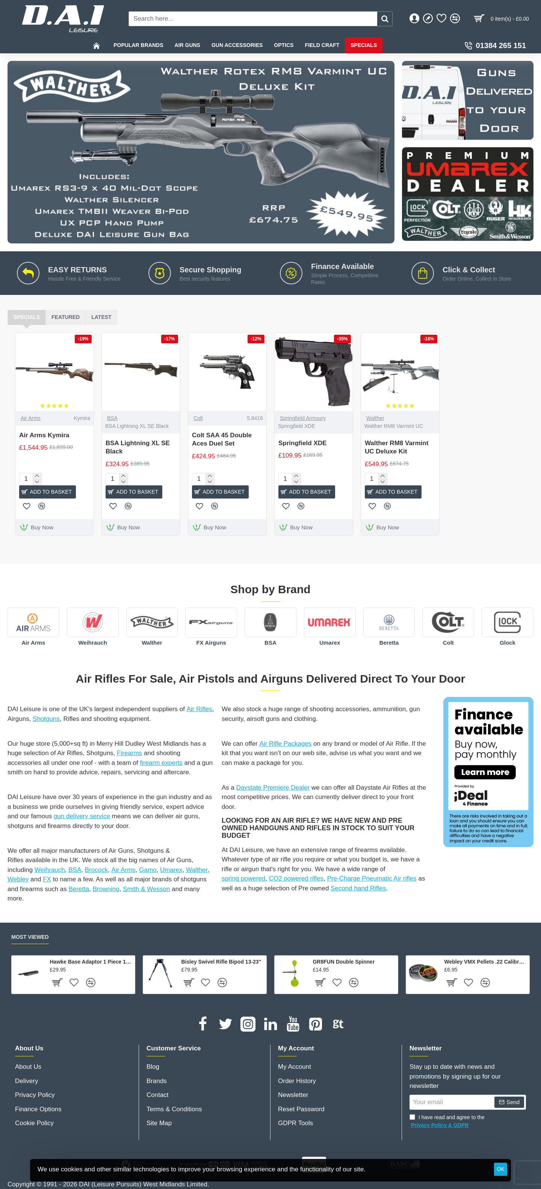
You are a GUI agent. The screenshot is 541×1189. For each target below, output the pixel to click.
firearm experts (161, 762)
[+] (37, 476)
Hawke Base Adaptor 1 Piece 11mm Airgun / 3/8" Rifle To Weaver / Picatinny (91, 962)
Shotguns (46, 718)
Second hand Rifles (358, 888)
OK (500, 1169)
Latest (101, 317)
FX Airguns (211, 642)
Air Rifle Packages (285, 743)
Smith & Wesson (146, 889)
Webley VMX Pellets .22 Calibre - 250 (485, 962)
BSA (112, 418)
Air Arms (31, 418)
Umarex (329, 642)
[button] (47, 492)
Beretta (389, 642)
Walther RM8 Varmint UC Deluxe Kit (396, 447)
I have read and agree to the (447, 1121)
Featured (65, 317)
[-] (37, 482)
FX (47, 879)
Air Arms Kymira (44, 435)
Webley (18, 879)
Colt (198, 418)
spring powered (243, 878)
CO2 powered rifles (296, 878)
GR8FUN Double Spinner (344, 962)
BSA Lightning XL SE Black (138, 447)
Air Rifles (199, 709)
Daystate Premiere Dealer (273, 787)
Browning (106, 889)
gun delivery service (82, 816)
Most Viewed (30, 937)
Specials (27, 317)
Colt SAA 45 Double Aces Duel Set (222, 439)
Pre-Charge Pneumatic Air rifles (372, 878)
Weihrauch (92, 642)
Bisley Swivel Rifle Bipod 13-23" (221, 962)
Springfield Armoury (303, 418)
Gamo (147, 869)
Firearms (129, 753)
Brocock (96, 869)
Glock (507, 642)
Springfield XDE (302, 443)
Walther (375, 418)
